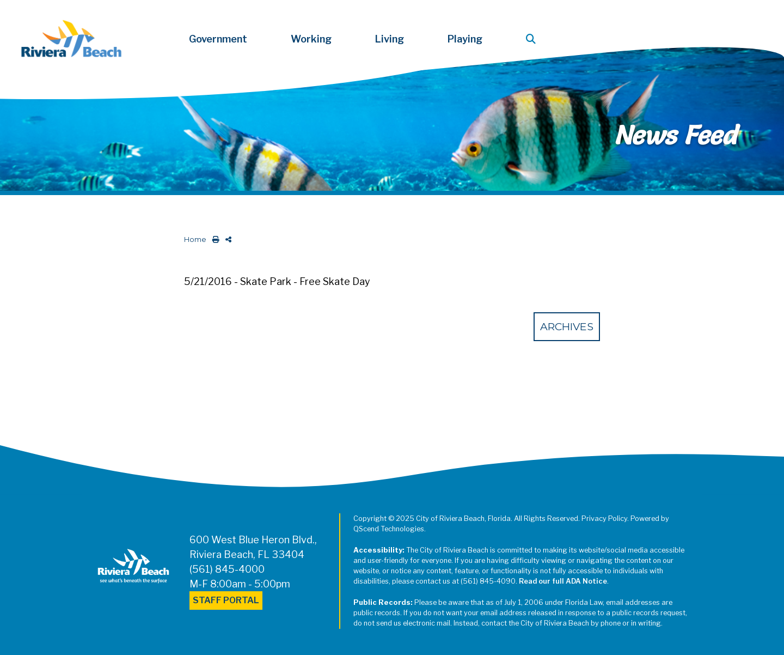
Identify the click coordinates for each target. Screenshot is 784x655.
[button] (533, 39)
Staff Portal (226, 600)
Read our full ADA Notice (563, 581)
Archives (566, 326)
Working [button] (311, 39)
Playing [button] (465, 39)
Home (195, 239)
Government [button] (218, 39)
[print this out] (213, 239)
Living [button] (389, 39)
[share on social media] (226, 239)
